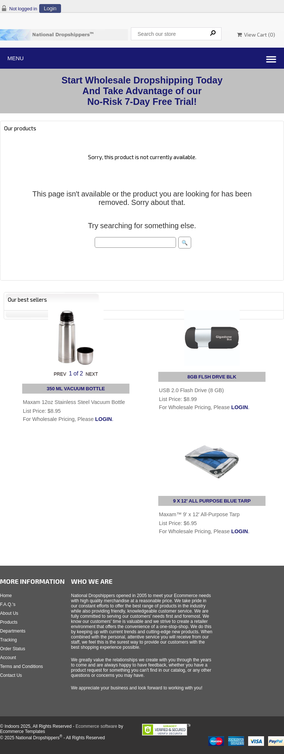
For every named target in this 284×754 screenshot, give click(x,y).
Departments (13, 631)
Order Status (12, 648)
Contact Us (11, 675)
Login (50, 8)
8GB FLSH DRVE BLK (211, 376)
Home (6, 595)
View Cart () (256, 34)
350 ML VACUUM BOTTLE (76, 388)
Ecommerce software (96, 726)
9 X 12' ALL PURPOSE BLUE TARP (212, 500)
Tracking (8, 639)
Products (8, 622)
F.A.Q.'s (8, 604)
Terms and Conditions (21, 666)
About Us (9, 613)
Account (8, 657)
